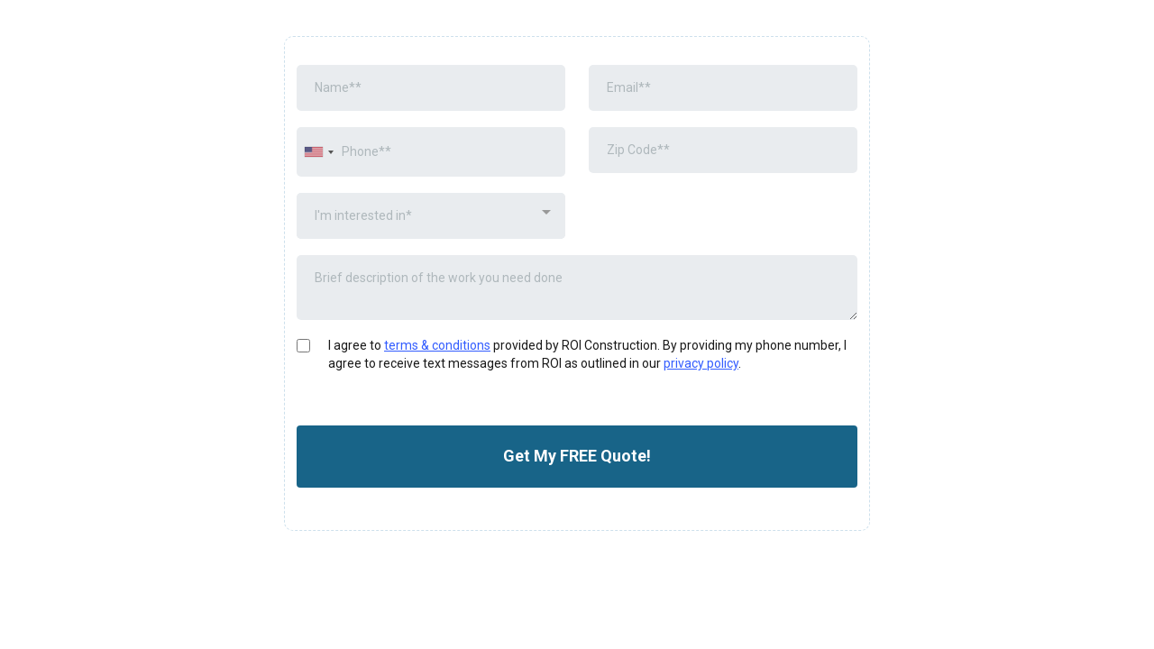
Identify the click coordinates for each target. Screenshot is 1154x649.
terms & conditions (437, 345)
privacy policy (701, 363)
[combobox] (318, 152)
